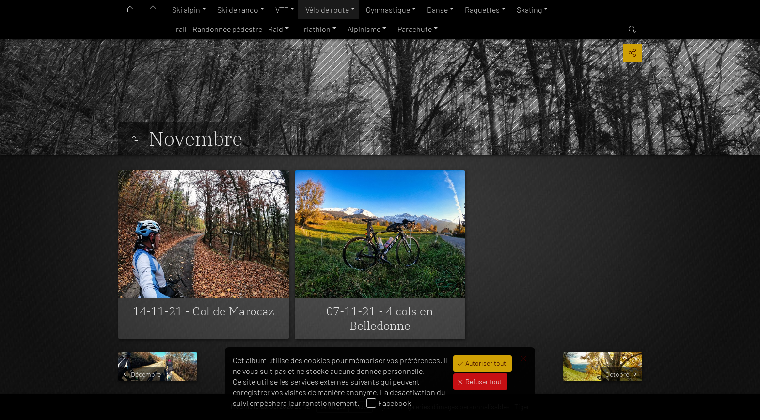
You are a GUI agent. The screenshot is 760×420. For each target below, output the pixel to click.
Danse (437, 9)
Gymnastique (388, 9)
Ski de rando (237, 9)
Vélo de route (327, 9)
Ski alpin (186, 9)
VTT (281, 9)
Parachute (414, 28)
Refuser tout (483, 381)
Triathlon (315, 28)
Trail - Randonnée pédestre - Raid (227, 28)
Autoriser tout (485, 363)
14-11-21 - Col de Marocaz (203, 311)
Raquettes (482, 9)
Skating (529, 9)
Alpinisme (364, 28)
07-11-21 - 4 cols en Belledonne (379, 318)
